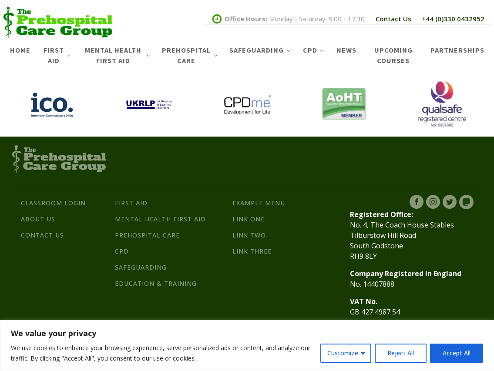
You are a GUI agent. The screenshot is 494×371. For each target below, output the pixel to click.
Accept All (456, 353)
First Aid (54, 55)
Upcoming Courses (393, 55)
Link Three (252, 251)
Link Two (249, 235)
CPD (310, 50)
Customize (342, 353)
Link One (248, 219)
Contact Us (393, 18)
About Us (38, 219)
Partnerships (457, 50)
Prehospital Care (186, 55)
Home (20, 50)
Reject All (400, 353)
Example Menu (258, 203)
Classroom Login (53, 203)
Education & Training (156, 283)
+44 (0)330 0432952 (453, 18)
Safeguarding (256, 50)
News (346, 50)
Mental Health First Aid (113, 55)
